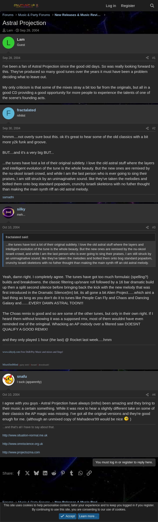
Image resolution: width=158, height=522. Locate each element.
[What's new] (142, 5)
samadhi (8, 197)
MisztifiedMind (10, 364)
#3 (154, 227)
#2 (154, 128)
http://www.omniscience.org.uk (22, 444)
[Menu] (7, 6)
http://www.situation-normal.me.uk (24, 435)
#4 (154, 394)
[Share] (147, 58)
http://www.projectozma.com (21, 452)
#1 (154, 58)
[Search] (152, 5)
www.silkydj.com (11, 351)
